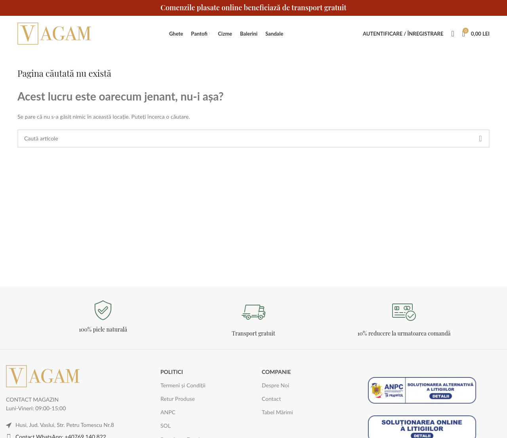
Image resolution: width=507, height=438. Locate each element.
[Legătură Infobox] (103, 316)
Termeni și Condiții (183, 385)
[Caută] (452, 34)
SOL (165, 425)
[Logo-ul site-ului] (55, 33)
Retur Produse (177, 398)
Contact (271, 398)
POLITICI (171, 371)
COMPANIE (276, 371)
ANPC (167, 412)
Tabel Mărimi (277, 412)
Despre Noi (275, 385)
